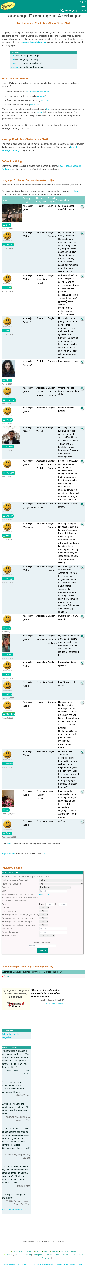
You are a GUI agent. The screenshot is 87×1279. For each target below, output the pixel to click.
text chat (45, 100)
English (14, 1251)
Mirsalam (9, 714)
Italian (45, 1251)
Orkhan (8, 244)
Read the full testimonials (14, 1210)
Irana (7, 287)
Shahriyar (9, 400)
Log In (84, 10)
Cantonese (27, 1255)
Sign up (83, 1)
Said (6, 628)
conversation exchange (38, 92)
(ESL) (21, 1251)
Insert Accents (44, 894)
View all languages (43, 1258)
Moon (7, 380)
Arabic (80, 1255)
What (12, 56)
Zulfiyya (8, 578)
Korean (73, 1251)
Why (12, 59)
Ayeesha (8, 473)
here (76, 191)
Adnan (7, 654)
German (54, 1251)
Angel (7, 833)
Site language (69, 10)
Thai (56, 1255)
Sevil (7, 224)
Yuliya (7, 694)
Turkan (8, 763)
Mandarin (17, 1255)
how (48, 109)
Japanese (63, 1251)
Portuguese (37, 1255)
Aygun (7, 419)
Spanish (28, 1251)
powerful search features (34, 42)
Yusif (7, 535)
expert (39, 112)
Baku (6, 976)
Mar (6, 330)
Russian (48, 1255)
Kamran (8, 446)
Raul (6, 674)
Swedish (64, 1255)
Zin (6, 810)
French (37, 1251)
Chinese (8, 1255)
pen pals (41, 96)
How (12, 63)
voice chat (35, 105)
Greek (72, 1255)
